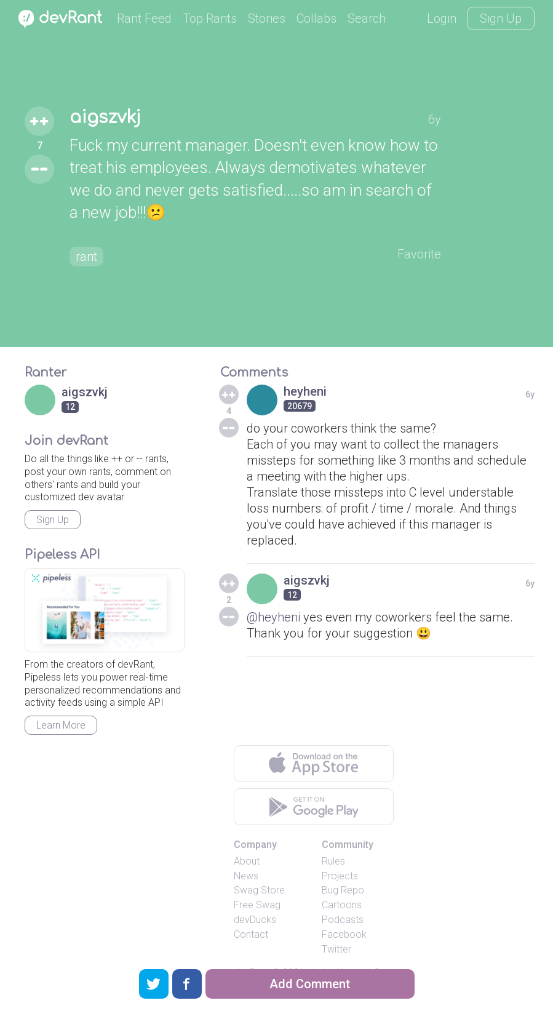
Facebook (344, 934)
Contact (251, 934)
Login (441, 18)
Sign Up (501, 18)
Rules (333, 861)
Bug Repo (343, 890)
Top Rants (210, 18)
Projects (340, 876)
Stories (266, 18)
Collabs (316, 18)
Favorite (419, 254)
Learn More (61, 725)
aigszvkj (105, 117)
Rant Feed (144, 18)
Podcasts (343, 919)
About (247, 861)
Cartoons (342, 905)
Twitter (336, 949)
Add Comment (309, 984)
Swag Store (259, 890)
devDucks (255, 919)
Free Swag (257, 905)
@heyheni (273, 617)
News (246, 876)
